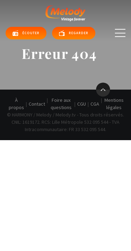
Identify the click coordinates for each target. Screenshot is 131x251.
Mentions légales (114, 104)
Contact (37, 104)
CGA (94, 104)
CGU (81, 104)
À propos (16, 104)
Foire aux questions (61, 104)
